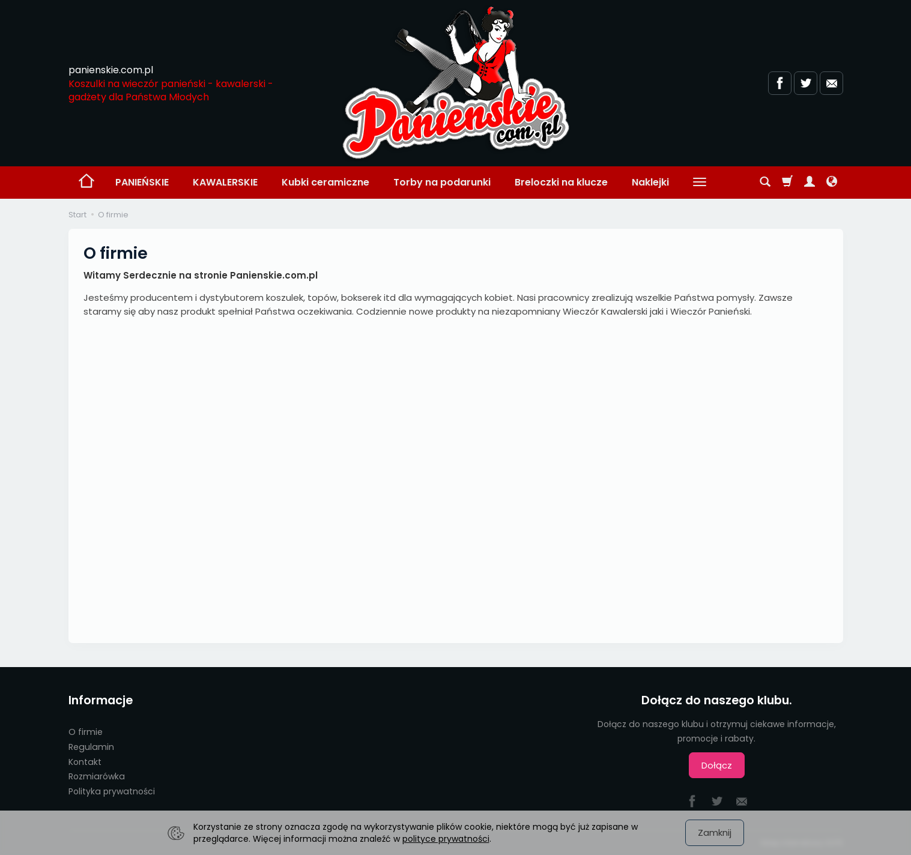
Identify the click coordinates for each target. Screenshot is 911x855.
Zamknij (714, 832)
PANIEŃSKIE (142, 182)
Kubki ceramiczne (325, 182)
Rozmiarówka (96, 776)
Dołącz (716, 765)
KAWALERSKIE (225, 182)
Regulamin (91, 747)
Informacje (100, 700)
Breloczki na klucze (561, 182)
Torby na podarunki (442, 182)
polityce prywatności (445, 839)
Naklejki (650, 182)
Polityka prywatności (111, 791)
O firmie (85, 732)
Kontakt (84, 762)
